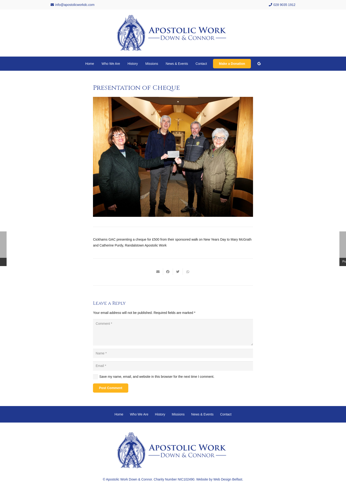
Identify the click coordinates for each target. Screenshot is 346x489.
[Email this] (158, 271)
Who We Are (139, 414)
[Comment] (173, 332)
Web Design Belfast (227, 479)
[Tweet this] (178, 271)
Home (119, 414)
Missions (178, 414)
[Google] (259, 63)
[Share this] (168, 271)
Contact (225, 414)
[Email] (173, 365)
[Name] (173, 353)
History (160, 414)
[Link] (173, 33)
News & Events (202, 414)
